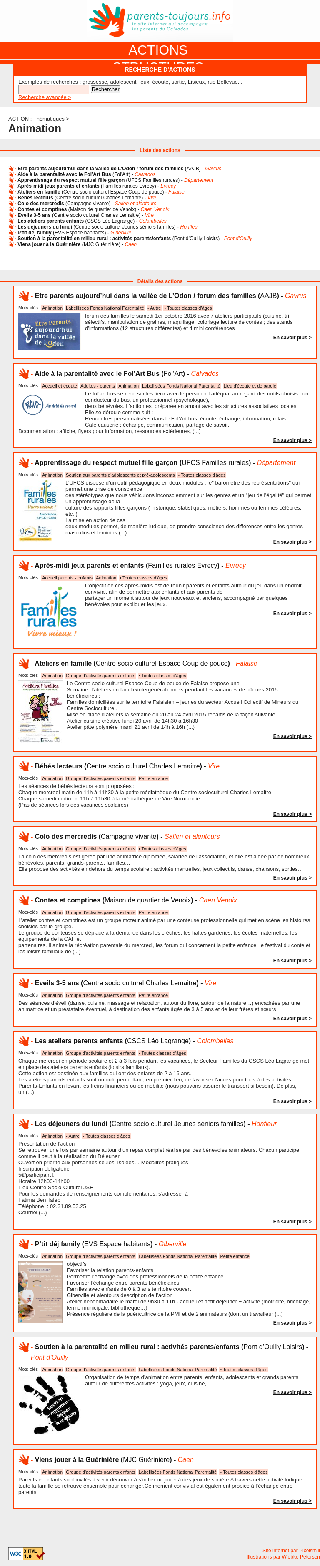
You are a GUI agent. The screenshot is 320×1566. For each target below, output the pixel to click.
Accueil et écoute (59, 385)
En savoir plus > (292, 338)
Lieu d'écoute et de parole (250, 385)
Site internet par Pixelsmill (291, 1551)
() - (119, 169)
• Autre (154, 308)
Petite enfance (153, 778)
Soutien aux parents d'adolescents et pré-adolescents (120, 474)
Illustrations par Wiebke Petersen (283, 1557)
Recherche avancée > (44, 97)
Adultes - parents (97, 385)
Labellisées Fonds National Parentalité (105, 308)
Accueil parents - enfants (67, 577)
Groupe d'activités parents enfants (100, 675)
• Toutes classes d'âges (188, 308)
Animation (52, 308)
